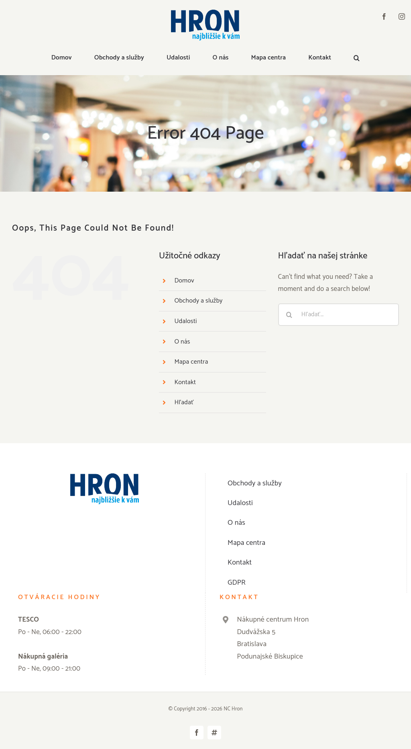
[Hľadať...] (338, 314)
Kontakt (185, 382)
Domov (184, 280)
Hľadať (184, 402)
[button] (357, 58)
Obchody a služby (198, 300)
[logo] (205, 12)
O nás (182, 341)
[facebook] (384, 16)
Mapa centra (191, 361)
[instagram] (402, 16)
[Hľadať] (289, 314)
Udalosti (185, 321)
